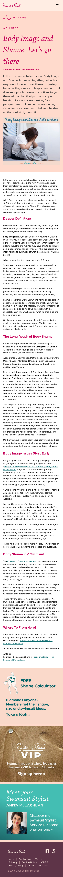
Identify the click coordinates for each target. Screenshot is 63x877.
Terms (38, 858)
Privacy (13, 862)
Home (11, 858)
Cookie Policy (29, 862)
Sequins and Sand (30, 870)
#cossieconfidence (38, 865)
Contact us (25, 858)
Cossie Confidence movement (21, 561)
